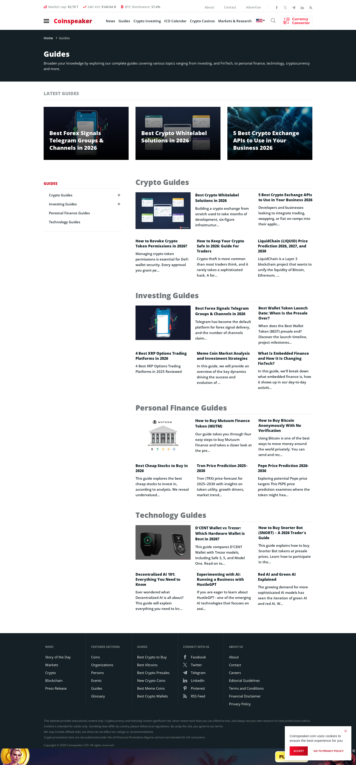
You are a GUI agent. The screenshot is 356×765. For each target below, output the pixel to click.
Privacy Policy (240, 704)
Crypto (50, 672)
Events (96, 680)
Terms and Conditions (246, 688)
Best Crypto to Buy (152, 657)
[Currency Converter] (296, 21)
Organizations (102, 665)
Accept (299, 751)
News (110, 21)
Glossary (98, 696)
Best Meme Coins (151, 688)
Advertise (253, 7)
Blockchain (53, 680)
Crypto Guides (60, 195)
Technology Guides (64, 222)
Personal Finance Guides (69, 213)
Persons (97, 672)
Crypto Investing (147, 21)
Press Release (56, 688)
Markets (51, 665)
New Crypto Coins (151, 680)
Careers (235, 672)
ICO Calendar (175, 21)
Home (48, 38)
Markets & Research (235, 21)
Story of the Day (58, 657)
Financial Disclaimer (245, 696)
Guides (124, 21)
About (209, 7)
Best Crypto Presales (153, 672)
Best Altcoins (147, 665)
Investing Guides (63, 204)
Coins (95, 657)
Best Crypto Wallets (152, 696)
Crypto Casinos (202, 21)
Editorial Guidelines (244, 680)
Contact (230, 7)
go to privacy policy (329, 751)
